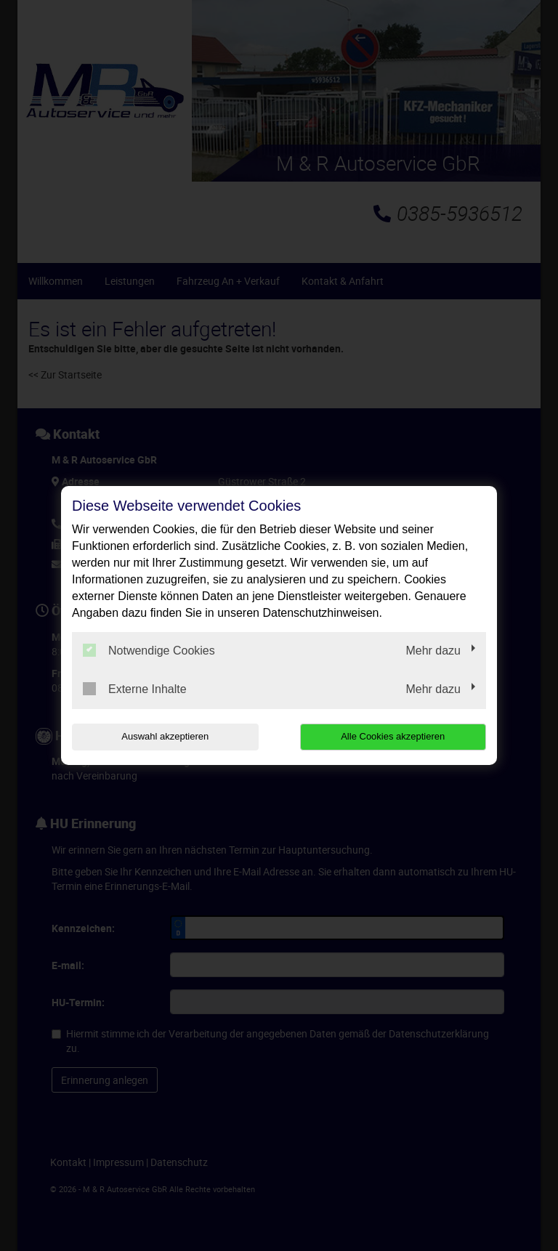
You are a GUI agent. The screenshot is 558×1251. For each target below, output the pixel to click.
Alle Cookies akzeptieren (393, 736)
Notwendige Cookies (149, 650)
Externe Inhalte (135, 688)
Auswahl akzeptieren (165, 736)
